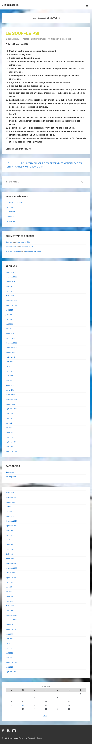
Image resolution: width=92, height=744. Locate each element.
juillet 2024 (9, 315)
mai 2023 (9, 371)
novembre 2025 (11, 277)
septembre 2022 (11, 409)
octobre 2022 (10, 404)
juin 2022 (9, 423)
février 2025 (10, 296)
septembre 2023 (11, 357)
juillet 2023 (9, 362)
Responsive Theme (35, 738)
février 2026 (10, 272)
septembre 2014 (11, 451)
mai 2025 (9, 291)
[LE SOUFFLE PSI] (40, 39)
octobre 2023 (10, 352)
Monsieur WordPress (13, 251)
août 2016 (9, 446)
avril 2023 (9, 376)
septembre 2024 (11, 305)
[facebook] (3, 731)
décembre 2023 (11, 343)
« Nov (45, 716)
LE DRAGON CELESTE (14, 202)
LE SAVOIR (10, 217)
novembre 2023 (11, 348)
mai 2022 (9, 428)
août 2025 (9, 286)
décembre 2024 (11, 300)
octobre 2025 (10, 282)
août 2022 (9, 413)
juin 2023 (9, 366)
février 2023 (10, 385)
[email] (14, 731)
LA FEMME (10, 207)
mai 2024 (9, 319)
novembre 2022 (11, 399)
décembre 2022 (11, 395)
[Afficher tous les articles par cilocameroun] (13, 39)
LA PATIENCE (11, 212)
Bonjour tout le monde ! (33, 251)
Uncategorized (11, 477)
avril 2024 (9, 324)
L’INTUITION (10, 221)
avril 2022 (9, 432)
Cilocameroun (10, 4)
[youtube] (9, 731)
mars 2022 (9, 437)
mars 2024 (9, 329)
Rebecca (9, 242)
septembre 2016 (11, 442)
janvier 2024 (10, 338)
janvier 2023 (10, 390)
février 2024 (10, 333)
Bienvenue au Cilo (23, 242)
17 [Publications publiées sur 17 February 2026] (23, 705)
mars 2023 (9, 381)
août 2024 (9, 310)
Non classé (66, 39)
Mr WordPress (11, 247)
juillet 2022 (9, 418)
